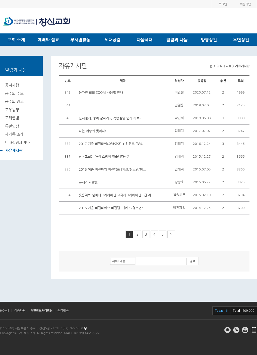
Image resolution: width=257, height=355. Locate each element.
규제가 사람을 (88, 182)
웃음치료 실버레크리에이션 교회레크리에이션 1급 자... (116, 195)
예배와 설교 (48, 39)
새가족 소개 (14, 134)
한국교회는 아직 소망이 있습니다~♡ (104, 156)
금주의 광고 (14, 101)
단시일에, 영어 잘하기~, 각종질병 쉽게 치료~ (110, 118)
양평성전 (209, 39)
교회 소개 (16, 39)
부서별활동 (80, 39)
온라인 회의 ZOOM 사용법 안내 (101, 92)
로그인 (223, 4)
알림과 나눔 (176, 39)
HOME (4, 310)
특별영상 (12, 126)
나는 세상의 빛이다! (92, 131)
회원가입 (245, 4)
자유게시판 (14, 150)
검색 (192, 261)
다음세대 (145, 39)
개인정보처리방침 (41, 310)
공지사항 (12, 85)
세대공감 (112, 39)
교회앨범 (12, 118)
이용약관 (19, 310)
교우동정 (12, 110)
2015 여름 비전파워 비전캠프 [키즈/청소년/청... (112, 169)
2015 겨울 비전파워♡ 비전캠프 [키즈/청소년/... (112, 208)
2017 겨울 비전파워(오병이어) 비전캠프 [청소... (112, 144)
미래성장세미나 (17, 142)
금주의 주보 (14, 93)
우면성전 (241, 39)
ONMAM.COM (89, 333)
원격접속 (63, 310)
